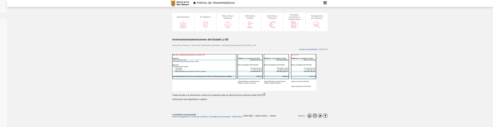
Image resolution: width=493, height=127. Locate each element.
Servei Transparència (180, 117)
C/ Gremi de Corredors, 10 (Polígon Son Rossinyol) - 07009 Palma (216, 117)
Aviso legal (261, 116)
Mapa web (248, 116)
